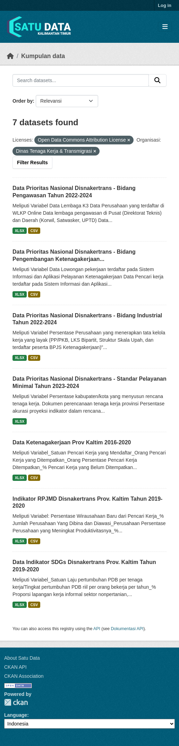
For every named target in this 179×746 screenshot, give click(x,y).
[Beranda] (10, 56)
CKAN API (15, 667)
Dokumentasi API (127, 628)
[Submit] (157, 80)
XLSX (19, 231)
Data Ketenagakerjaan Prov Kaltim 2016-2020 (71, 442)
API (96, 628)
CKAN (16, 702)
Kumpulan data (43, 56)
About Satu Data (22, 658)
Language (15, 715)
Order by (22, 101)
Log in (164, 5)
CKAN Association (24, 676)
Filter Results (32, 162)
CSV (34, 231)
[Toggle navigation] (165, 27)
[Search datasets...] (80, 80)
